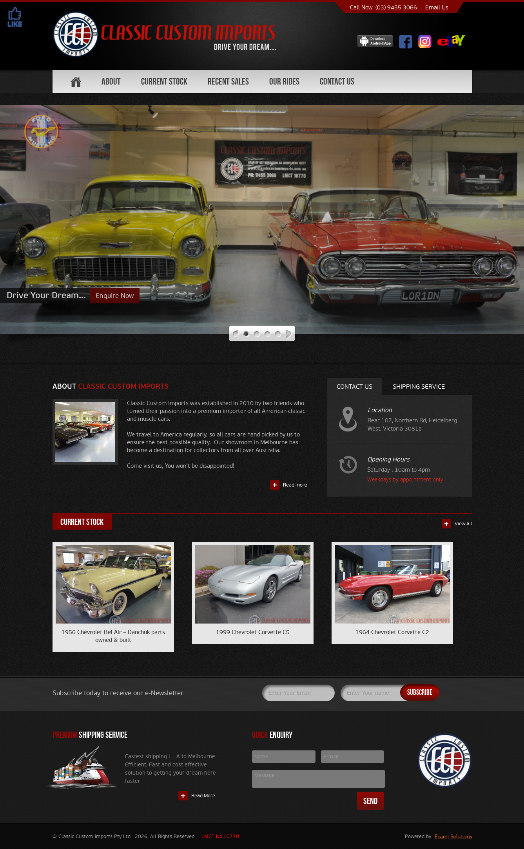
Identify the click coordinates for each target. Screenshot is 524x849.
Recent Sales (228, 81)
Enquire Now (115, 295)
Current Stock (164, 81)
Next (289, 334)
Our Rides (284, 81)
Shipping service (419, 386)
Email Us (436, 7)
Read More (203, 796)
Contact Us (337, 81)
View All (463, 524)
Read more (295, 485)
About (111, 81)
